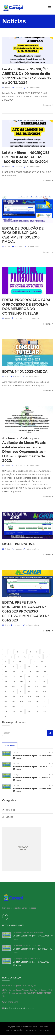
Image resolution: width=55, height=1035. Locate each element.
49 (44, 686)
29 (29, 671)
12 (39, 657)
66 (37, 701)
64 (21, 701)
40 (21, 681)
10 (25, 657)
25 (44, 666)
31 (45, 671)
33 (13, 676)
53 (29, 691)
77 (29, 711)
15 (13, 661)
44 (6, 686)
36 (36, 676)
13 (47, 657)
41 (29, 681)
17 (27, 661)
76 (21, 711)
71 (29, 706)
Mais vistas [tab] (10, 745)
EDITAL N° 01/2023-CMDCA (25, 371)
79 (44, 711)
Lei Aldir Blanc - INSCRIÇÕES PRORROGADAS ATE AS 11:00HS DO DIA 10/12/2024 (26, 157)
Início (9, 1030)
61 (45, 696)
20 (6, 666)
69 (13, 706)
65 (29, 701)
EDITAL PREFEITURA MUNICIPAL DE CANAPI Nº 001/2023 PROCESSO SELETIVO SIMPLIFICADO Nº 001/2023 (25, 611)
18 (35, 661)
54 (36, 691)
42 (36, 681)
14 (5, 661)
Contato (44, 1030)
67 (45, 701)
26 (6, 671)
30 (37, 671)
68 (6, 706)
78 (36, 711)
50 (6, 691)
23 (29, 666)
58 (21, 696)
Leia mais (47, 105)
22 (21, 666)
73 (44, 706)
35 (29, 676)
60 (37, 696)
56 (6, 696)
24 (36, 666)
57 (13, 696)
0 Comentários (33, 87)
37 (44, 676)
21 (13, 666)
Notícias (19, 87)
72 (36, 706)
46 (21, 686)
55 (44, 691)
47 (29, 686)
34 (21, 676)
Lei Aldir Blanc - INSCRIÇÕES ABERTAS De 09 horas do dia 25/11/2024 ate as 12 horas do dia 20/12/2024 (26, 76)
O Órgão (18, 1030)
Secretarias (32, 1030)
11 (32, 657)
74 (6, 711)
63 (13, 701)
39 (13, 681)
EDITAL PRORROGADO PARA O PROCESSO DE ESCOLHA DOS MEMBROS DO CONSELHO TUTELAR (26, 307)
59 (29, 696)
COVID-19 (10, 810)
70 (21, 706)
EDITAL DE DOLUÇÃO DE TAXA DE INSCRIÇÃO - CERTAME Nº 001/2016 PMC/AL (23, 235)
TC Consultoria (42, 1027)
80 (6, 716)
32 (6, 676)
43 (44, 681)
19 (42, 661)
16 (20, 661)
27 (13, 671)
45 (13, 686)
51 (13, 691)
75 (13, 711)
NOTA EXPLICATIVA (18, 544)
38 (6, 681)
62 (6, 701)
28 (21, 671)
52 (21, 691)
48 (36, 686)
